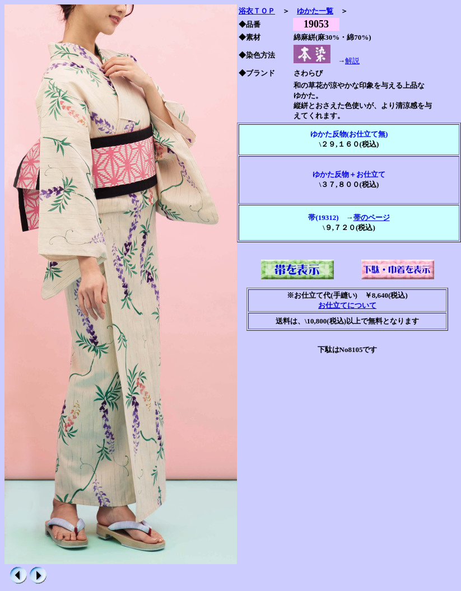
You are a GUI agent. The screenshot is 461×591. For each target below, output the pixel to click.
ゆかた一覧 (315, 11)
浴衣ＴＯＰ (257, 11)
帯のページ (371, 217)
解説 (352, 61)
